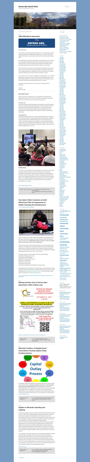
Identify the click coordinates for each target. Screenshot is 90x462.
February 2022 (62, 111)
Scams (61, 195)
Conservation (62, 165)
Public (37, 190)
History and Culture (63, 171)
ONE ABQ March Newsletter (29, 36)
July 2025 (61, 57)
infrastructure (43, 451)
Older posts (21, 457)
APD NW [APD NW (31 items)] (64, 211)
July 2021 (61, 120)
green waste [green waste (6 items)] (62, 250)
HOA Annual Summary (64, 173)
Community (37, 27)
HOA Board (62, 174)
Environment (62, 167)
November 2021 (63, 115)
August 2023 (62, 87)
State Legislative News (64, 198)
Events (49, 397)
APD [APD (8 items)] (61, 211)
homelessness (21, 276)
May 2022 (61, 107)
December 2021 (63, 114)
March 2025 (62, 62)
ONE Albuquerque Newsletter (65, 292)
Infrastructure (42, 338)
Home (20, 27)
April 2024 (62, 77)
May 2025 (61, 60)
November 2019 (63, 143)
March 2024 (62, 78)
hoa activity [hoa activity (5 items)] (62, 251)
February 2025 (62, 64)
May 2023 (61, 91)
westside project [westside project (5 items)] (63, 278)
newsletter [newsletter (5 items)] (62, 266)
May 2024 (61, 75)
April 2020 (62, 140)
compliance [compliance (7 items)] (62, 247)
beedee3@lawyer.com (24, 394)
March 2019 (62, 144)
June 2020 (62, 138)
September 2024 (63, 70)
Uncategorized (62, 200)
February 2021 (62, 127)
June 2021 (62, 122)
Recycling (62, 194)
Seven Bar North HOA (28, 7)
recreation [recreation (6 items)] (62, 271)
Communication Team (64, 159)
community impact (37, 191)
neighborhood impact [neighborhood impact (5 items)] (64, 263)
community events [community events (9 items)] (64, 221)
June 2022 (62, 106)
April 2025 (62, 61)
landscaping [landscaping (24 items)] (63, 260)
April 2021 (62, 124)
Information (43, 27)
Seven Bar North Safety (44, 450)
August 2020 (62, 135)
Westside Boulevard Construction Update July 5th (65, 45)
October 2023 (62, 85)
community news (44, 191)
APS (60, 153)
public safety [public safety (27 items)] (63, 270)
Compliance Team (63, 163)
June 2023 (62, 90)
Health (61, 170)
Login (57, 27)
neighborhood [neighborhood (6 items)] (62, 262)
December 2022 (63, 98)
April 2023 (62, 93)
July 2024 (61, 73)
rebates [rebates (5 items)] (69, 270)
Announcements (26, 27)
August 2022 (62, 103)
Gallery (53, 27)
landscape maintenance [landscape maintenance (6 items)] (64, 258)
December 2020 (63, 130)
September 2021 (63, 118)
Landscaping (62, 182)
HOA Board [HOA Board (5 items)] (66, 251)
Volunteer (61, 203)
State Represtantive (63, 199)
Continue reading (22, 446)
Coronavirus (62, 166)
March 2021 (62, 126)
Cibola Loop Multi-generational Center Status (65, 41)
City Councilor (62, 154)
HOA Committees (63, 175)
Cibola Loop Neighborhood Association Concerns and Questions (31, 334)
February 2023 (62, 95)
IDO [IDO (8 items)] (64, 253)
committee (62, 286)
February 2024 (62, 79)
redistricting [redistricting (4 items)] (62, 273)
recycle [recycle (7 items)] (65, 271)
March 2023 (62, 94)
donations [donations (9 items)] (67, 247)
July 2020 (61, 136)
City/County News (38, 189)
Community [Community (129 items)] (64, 215)
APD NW (61, 151)
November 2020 (63, 131)
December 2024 (63, 66)
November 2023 (63, 83)
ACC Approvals (63, 149)
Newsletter (62, 187)
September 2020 (63, 134)
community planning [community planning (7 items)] (64, 238)
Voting (61, 204)
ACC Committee (63, 150)
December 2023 (63, 82)
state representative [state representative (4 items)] (67, 273)
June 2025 (62, 58)
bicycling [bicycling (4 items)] (68, 211)
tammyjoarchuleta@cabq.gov (34, 272)
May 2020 (61, 139)
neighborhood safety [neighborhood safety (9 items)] (64, 265)
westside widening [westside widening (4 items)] (63, 279)
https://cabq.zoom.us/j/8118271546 (33, 271)
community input (42, 275)
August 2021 (62, 119)
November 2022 (63, 99)
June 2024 (62, 74)
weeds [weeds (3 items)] (69, 276)
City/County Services (45, 189)
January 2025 (62, 65)
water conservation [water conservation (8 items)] (64, 276)
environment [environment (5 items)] (62, 248)
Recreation (62, 192)
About (32, 27)
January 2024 (62, 81)
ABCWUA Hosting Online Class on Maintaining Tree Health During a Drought (65, 297)
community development (38, 339)
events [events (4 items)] (66, 248)
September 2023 (63, 86)
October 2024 (62, 69)
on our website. (28, 181)
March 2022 (62, 110)
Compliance (62, 162)
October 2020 (62, 132)
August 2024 (62, 71)
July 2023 (61, 89)
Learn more (32, 125)
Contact (48, 27)
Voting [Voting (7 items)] (68, 275)
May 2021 (61, 123)
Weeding (61, 206)
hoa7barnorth (28, 189)
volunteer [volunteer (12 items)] (64, 275)
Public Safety (36, 450)
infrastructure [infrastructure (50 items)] (64, 255)
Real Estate (62, 191)
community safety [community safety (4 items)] (63, 239)
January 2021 (62, 128)
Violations (62, 202)
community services (49, 275)
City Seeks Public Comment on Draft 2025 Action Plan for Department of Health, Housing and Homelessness (32, 202)
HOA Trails (62, 178)
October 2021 (62, 116)
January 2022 (62, 112)
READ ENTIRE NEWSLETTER (25, 185)
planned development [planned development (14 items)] (65, 268)
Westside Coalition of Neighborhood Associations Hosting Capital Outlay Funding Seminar (32, 350)
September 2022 (63, 102)
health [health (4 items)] (66, 250)
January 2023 (62, 97)
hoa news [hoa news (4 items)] (61, 253)
